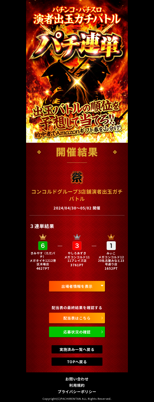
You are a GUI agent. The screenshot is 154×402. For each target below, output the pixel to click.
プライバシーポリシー (77, 391)
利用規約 (77, 385)
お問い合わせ (77, 379)
